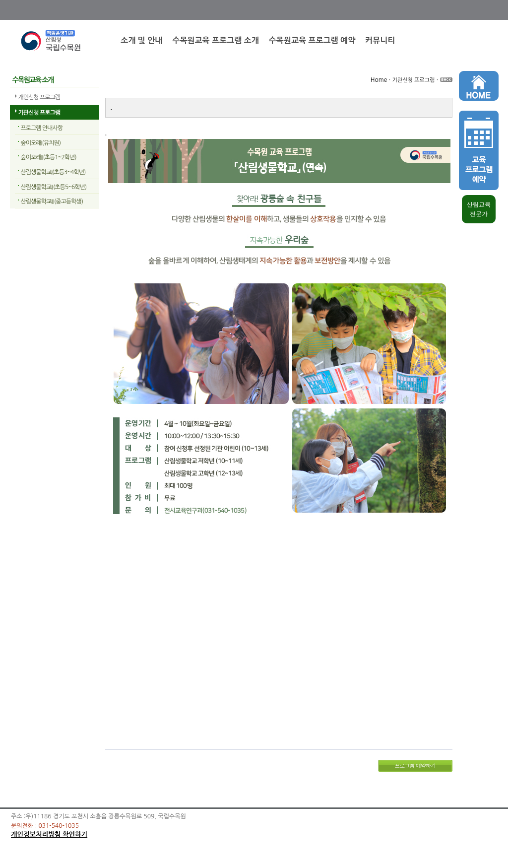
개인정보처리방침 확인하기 (49, 834)
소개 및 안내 (141, 40)
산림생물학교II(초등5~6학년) (54, 187)
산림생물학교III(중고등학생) (52, 201)
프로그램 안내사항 (42, 128)
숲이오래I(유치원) (41, 143)
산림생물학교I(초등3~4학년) (53, 172)
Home (379, 80)
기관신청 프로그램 (39, 113)
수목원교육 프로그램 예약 (312, 40)
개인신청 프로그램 (39, 97)
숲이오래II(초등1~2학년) (48, 157)
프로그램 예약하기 (415, 765)
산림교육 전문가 (479, 209)
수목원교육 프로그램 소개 (215, 40)
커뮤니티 (380, 40)
